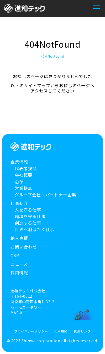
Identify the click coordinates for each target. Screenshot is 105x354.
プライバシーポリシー (31, 331)
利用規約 (60, 331)
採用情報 (19, 272)
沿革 (19, 181)
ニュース (19, 264)
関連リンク (82, 331)
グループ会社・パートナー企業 (45, 194)
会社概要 (23, 175)
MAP (14, 312)
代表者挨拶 (26, 168)
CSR (14, 255)
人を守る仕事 (28, 210)
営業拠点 (23, 188)
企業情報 (19, 162)
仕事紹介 (19, 203)
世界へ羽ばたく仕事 (34, 229)
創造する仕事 (28, 223)
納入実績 (19, 238)
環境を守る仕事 (30, 216)
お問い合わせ (23, 247)
